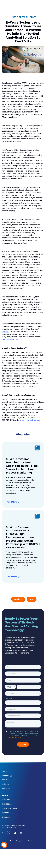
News (4, 780)
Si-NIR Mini (6, 800)
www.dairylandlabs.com (30, 420)
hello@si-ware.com (10, 339)
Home (4, 771)
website (5, 331)
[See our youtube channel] (21, 833)
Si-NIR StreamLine (9, 808)
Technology (7, 775)
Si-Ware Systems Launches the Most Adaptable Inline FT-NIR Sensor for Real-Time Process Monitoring (22, 465)
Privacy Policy (15, 841)
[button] (42, 5)
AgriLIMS (5, 813)
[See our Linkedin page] (15, 833)
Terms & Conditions (29, 841)
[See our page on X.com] (8, 832)
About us (6, 788)
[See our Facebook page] (2, 833)
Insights (5, 784)
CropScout (6, 817)
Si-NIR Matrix (7, 804)
